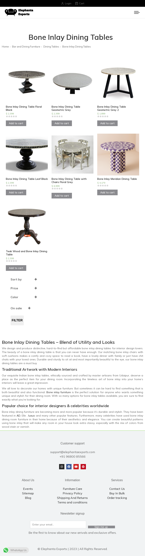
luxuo (31, 415)
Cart (79, 3)
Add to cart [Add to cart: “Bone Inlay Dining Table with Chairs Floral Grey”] (62, 195)
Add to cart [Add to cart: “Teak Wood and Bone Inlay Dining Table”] (16, 268)
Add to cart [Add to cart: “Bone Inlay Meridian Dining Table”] (107, 192)
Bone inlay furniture (58, 392)
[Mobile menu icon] (137, 12)
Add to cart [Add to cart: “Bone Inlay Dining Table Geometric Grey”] (62, 123)
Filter (17, 320)
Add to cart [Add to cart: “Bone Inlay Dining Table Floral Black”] (16, 123)
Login (66, 3)
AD (18, 415)
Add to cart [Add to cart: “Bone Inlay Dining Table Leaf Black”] (16, 192)
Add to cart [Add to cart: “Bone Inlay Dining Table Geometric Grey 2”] (107, 123)
